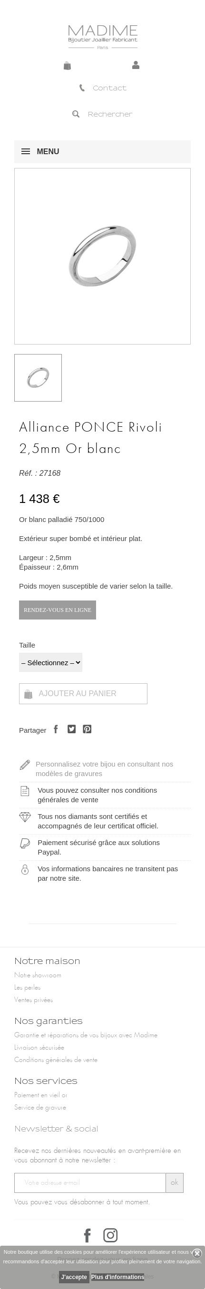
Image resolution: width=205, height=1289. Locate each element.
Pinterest (84, 737)
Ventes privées (33, 1000)
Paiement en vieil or (41, 1095)
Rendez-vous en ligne (57, 610)
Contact (102, 88)
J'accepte (74, 1277)
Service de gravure (40, 1108)
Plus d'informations (118, 1277)
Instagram (110, 1235)
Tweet (69, 737)
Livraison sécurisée (39, 1048)
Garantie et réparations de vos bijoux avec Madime (85, 1035)
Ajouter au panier (70, 694)
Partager (53, 737)
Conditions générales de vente (56, 1060)
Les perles (27, 988)
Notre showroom (37, 975)
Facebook (87, 1235)
